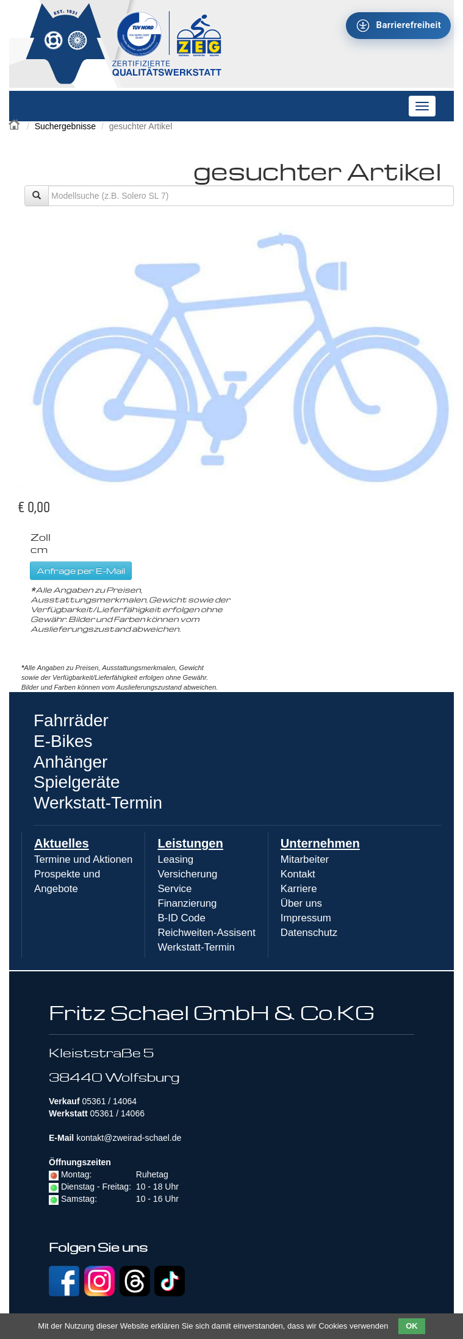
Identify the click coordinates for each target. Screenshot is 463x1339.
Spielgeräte (77, 782)
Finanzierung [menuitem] (187, 903)
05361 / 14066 (117, 1113)
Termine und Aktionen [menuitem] (83, 859)
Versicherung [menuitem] (187, 874)
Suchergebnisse (65, 126)
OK (412, 1325)
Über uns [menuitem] (301, 903)
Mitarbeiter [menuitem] (305, 859)
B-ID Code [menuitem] (181, 918)
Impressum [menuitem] (306, 918)
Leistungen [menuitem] (190, 843)
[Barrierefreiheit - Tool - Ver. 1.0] (398, 25)
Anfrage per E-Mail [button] (81, 570)
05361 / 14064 (109, 1101)
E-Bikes (63, 741)
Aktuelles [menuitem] (61, 843)
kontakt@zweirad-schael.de (128, 1138)
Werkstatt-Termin (98, 802)
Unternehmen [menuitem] (320, 843)
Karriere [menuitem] (299, 888)
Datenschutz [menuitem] (309, 932)
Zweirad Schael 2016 (15, 123)
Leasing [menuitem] (175, 859)
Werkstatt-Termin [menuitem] (196, 947)
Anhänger (70, 761)
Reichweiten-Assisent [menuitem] (206, 932)
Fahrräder (71, 720)
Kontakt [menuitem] (298, 874)
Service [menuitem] (174, 888)
